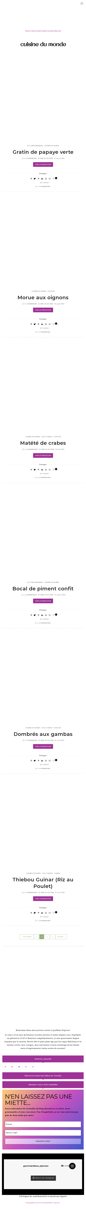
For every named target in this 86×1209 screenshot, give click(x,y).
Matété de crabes (43, 443)
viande (57, 873)
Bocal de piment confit (43, 589)
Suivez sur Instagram (43, 1178)
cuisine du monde (51, 146)
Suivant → (61, 937)
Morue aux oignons (43, 297)
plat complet (47, 437)
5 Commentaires (30, 892)
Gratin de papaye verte (43, 152)
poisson (51, 291)
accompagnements (35, 146)
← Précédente (26, 937)
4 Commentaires (31, 449)
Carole (46, 183)
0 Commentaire (30, 158)
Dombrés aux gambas (43, 734)
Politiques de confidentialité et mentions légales (43, 1196)
